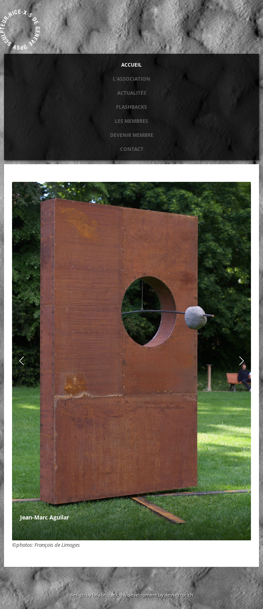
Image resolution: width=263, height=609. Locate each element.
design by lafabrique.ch (96, 594)
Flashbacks (131, 107)
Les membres (131, 121)
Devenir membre (131, 135)
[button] (242, 360)
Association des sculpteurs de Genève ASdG (20, 30)
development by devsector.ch (160, 594)
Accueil (131, 64)
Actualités (131, 93)
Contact (131, 149)
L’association (131, 78)
